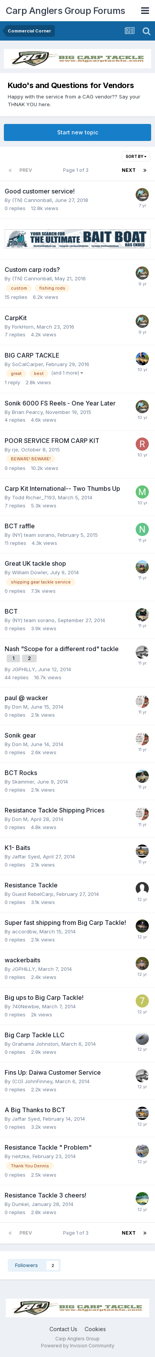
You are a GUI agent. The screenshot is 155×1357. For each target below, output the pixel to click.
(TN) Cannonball (32, 200)
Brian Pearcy (27, 412)
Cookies (95, 1329)
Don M (19, 707)
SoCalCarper (27, 364)
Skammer (23, 782)
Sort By (136, 156)
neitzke (20, 1156)
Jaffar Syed (26, 856)
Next (129, 170)
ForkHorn (23, 327)
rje (15, 449)
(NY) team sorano (33, 535)
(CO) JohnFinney (32, 1081)
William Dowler (29, 572)
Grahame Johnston (35, 1044)
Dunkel (20, 1204)
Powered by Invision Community (77, 1346)
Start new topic (77, 132)
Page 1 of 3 (77, 170)
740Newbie (25, 1006)
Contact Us (63, 1329)
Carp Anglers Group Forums (65, 10)
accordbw (24, 931)
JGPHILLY (23, 669)
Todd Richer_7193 (33, 497)
